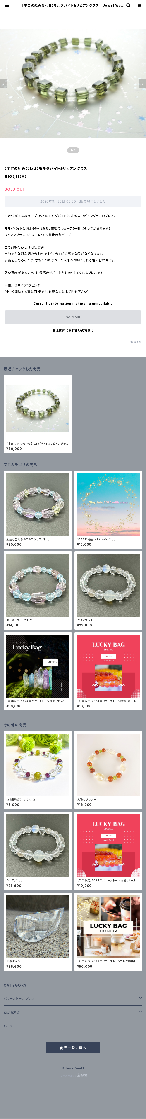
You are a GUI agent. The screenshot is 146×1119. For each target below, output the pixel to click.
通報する (135, 341)
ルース (8, 1026)
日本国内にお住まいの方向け (73, 330)
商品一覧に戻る (73, 1048)
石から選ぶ (12, 1012)
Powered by (73, 1075)
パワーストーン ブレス (19, 998)
